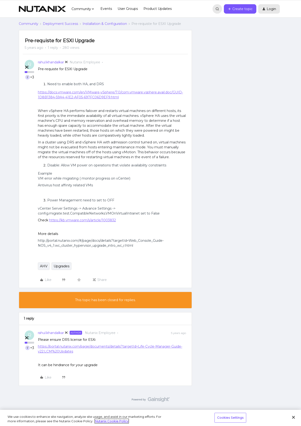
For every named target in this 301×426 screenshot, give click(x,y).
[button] (240, 9)
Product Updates (157, 9)
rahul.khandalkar (51, 62)
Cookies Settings (230, 417)
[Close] (293, 417)
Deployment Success (60, 24)
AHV (44, 266)
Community (28, 24)
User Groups (128, 9)
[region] (150, 418)
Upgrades (61, 266)
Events (106, 9)
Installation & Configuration (105, 24)
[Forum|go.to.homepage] (42, 9)
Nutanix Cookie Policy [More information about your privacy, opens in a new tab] (111, 421)
